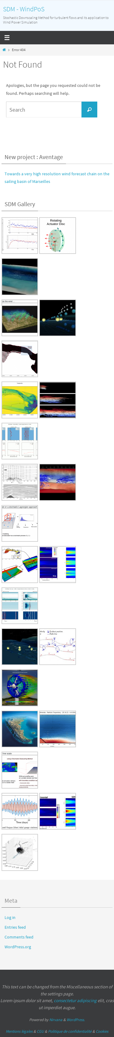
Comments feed (19, 937)
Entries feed (15, 927)
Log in (10, 917)
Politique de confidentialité (70, 1031)
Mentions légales (19, 1031)
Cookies (102, 1031)
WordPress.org (18, 947)
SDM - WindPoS (23, 9)
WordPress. (76, 1019)
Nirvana (55, 1019)
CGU (40, 1031)
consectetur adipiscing (75, 1000)
